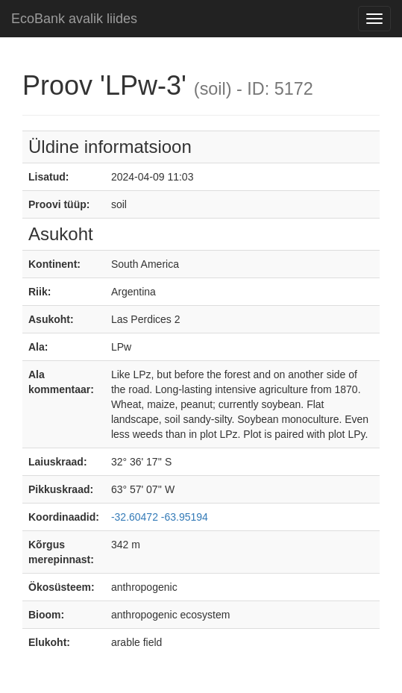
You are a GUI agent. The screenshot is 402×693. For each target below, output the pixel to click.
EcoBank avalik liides (74, 18)
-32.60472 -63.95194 (159, 517)
